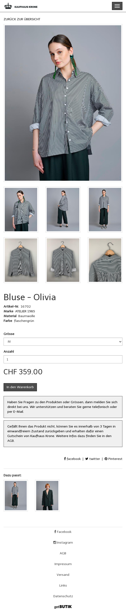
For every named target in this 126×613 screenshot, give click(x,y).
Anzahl (9, 352)
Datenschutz (63, 596)
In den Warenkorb (20, 387)
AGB (10, 441)
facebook (72, 459)
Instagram (63, 543)
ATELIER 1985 (25, 311)
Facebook (63, 532)
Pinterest (113, 459)
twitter (92, 459)
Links (63, 585)
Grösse (9, 334)
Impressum (63, 564)
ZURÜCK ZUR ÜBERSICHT (22, 19)
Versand (63, 575)
